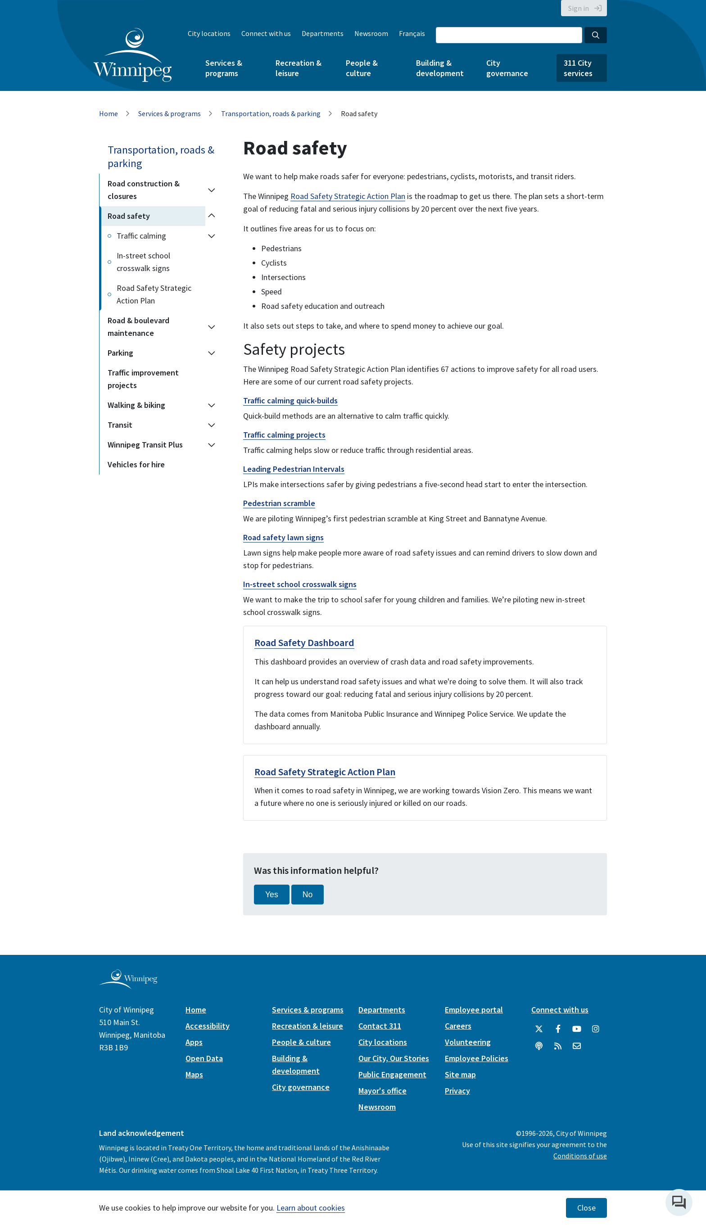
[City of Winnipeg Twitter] (539, 1029)
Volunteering (468, 1042)
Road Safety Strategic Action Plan (154, 294)
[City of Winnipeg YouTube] (576, 1029)
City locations (209, 33)
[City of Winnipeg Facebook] (558, 1029)
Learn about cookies (310, 1207)
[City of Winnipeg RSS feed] (558, 1046)
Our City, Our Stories (393, 1058)
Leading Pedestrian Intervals (293, 469)
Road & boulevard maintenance (138, 326)
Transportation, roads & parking (271, 113)
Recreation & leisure (298, 68)
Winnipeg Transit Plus (145, 444)
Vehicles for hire (136, 464)
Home (108, 113)
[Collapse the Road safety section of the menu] (211, 216)
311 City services (578, 68)
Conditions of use (580, 1155)
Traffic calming (141, 236)
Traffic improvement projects (143, 378)
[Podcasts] (539, 1046)
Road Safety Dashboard (304, 642)
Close (586, 1208)
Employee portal (474, 1009)
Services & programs (223, 68)
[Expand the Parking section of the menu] (211, 353)
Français (412, 33)
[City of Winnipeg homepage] (128, 986)
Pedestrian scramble (279, 503)
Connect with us (266, 33)
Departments (323, 33)
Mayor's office (382, 1090)
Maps (194, 1074)
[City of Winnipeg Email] (576, 1046)
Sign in (578, 8)
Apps (194, 1042)
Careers (458, 1026)
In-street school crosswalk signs (143, 261)
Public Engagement (392, 1074)
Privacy (457, 1090)
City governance (507, 68)
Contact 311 (379, 1026)
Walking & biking (136, 405)
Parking (120, 353)
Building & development (440, 68)
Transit (120, 425)
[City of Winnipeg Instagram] (595, 1029)
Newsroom (371, 33)
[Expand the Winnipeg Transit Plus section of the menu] (211, 445)
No (308, 894)
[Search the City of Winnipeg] (509, 35)
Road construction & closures (144, 189)
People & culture (362, 68)
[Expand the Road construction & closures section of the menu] (211, 190)
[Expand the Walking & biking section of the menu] (211, 405)
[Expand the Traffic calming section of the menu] (211, 236)
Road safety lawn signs (283, 537)
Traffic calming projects (284, 434)
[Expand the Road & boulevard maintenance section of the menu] (211, 327)
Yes (271, 894)
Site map (460, 1074)
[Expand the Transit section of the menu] (211, 425)
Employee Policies (476, 1058)
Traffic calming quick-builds (290, 400)
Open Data (204, 1058)
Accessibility (208, 1026)
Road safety (129, 216)
